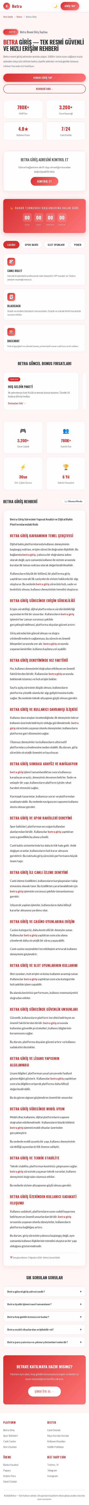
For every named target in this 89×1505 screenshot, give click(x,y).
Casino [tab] (11, 244)
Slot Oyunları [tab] (56, 244)
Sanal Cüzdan (10, 1481)
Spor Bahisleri (10, 1435)
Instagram (52, 1476)
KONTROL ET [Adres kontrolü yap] (44, 181)
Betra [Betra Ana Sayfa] (12, 6)
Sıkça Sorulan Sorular (58, 1435)
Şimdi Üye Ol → (44, 1391)
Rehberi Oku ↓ (44, 89)
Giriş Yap (70, 6)
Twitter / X (52, 1464)
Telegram (52, 1470)
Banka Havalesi (10, 1464)
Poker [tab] (77, 244)
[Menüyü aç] (83, 6)
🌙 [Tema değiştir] (55, 6)
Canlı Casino (9, 1441)
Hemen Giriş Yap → (44, 77)
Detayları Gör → (17, 403)
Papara (7, 1470)
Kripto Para (9, 1476)
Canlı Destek (53, 1430)
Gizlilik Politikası (55, 1447)
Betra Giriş (9, 1430)
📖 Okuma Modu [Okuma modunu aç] (73, 501)
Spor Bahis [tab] (31, 244)
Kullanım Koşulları (56, 1441)
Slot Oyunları (10, 1447)
